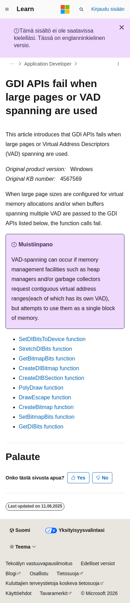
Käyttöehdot (19, 593)
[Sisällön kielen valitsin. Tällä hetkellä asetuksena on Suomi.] (20, 530)
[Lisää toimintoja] (118, 63)
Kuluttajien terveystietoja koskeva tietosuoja (52, 583)
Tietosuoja (68, 573)
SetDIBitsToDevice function (52, 339)
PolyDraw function (41, 388)
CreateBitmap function (46, 407)
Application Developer (47, 64)
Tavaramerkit (54, 593)
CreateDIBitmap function (49, 368)
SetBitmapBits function (47, 417)
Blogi (11, 573)
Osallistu (39, 573)
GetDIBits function (41, 427)
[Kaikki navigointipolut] (12, 63)
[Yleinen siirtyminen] (7, 9)
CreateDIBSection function (51, 378)
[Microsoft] (65, 9)
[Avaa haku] (81, 9)
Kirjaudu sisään (107, 9)
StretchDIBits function (45, 349)
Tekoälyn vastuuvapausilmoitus (39, 563)
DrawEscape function (45, 397)
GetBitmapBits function (47, 359)
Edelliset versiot (98, 563)
